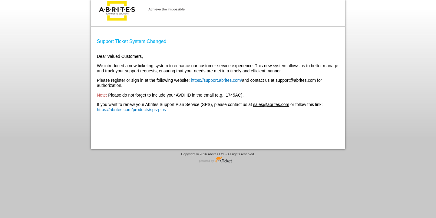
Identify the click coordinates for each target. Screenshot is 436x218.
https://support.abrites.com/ (216, 80)
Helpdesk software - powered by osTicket (218, 160)
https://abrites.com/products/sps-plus (131, 109)
